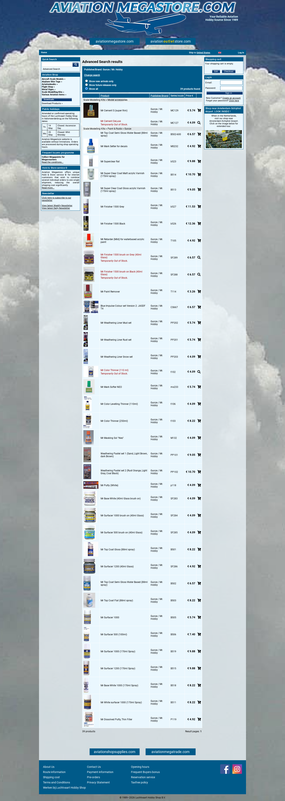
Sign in (228, 93)
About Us (48, 766)
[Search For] (57, 64)
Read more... (48, 188)
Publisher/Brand (159, 95)
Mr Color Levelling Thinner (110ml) (119, 404)
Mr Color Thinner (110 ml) (114, 370)
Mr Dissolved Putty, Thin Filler (116, 719)
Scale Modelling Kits (52, 92)
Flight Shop (47, 87)
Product (105, 95)
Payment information (100, 772)
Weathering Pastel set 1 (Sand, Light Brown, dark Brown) (124, 455)
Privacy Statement (98, 782)
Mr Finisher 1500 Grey (112, 206)
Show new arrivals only (99, 81)
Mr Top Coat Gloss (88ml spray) (118, 549)
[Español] (224, 52)
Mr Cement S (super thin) (114, 110)
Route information (54, 772)
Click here (234, 100)
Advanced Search (51, 69)
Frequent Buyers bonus (145, 772)
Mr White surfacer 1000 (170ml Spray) (121, 702)
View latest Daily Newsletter (56, 208)
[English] (219, 52)
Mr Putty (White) (109, 485)
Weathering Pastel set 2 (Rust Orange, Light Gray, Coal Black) (124, 472)
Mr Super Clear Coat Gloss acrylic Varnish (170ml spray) (123, 190)
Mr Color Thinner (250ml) (114, 421)
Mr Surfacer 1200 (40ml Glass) (117, 566)
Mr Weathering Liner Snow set (117, 356)
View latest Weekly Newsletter (57, 205)
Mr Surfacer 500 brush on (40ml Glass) (121, 532)
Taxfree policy (139, 782)
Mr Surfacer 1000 (110, 617)
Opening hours (140, 766)
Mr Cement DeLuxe (111, 121)
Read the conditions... (52, 162)
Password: (210, 88)
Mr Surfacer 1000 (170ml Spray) (118, 651)
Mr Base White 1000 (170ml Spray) (119, 685)
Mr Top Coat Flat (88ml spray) (117, 600)
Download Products (51, 103)
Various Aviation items (53, 94)
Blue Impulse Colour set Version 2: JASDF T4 (123, 307)
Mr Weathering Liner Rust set (116, 339)
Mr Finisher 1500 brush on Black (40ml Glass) (121, 273)
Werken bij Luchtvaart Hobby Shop (64, 787)
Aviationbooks (49, 84)
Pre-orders (93, 777)
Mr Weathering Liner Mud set (116, 322)
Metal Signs (48, 89)
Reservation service (143, 777)
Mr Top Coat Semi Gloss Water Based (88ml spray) (124, 134)
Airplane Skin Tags (51, 81)
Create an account (231, 98)
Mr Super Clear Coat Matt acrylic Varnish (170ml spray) (122, 175)
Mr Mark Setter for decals (114, 146)
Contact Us (94, 766)
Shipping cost (51, 777)
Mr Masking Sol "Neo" (112, 438)
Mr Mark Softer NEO (111, 387)
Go (76, 64)
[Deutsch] (229, 52)
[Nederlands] (214, 52)
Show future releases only (100, 85)
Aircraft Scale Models (53, 79)
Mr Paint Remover (110, 291)
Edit (216, 71)
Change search (92, 75)
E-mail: (208, 82)
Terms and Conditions (56, 782)
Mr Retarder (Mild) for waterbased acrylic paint (122, 240)
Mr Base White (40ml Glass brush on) (121, 498)
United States (203, 52)
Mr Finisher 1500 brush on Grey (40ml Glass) (121, 256)
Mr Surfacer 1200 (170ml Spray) (118, 668)
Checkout (228, 71)
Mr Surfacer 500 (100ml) (114, 634)
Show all (91, 89)
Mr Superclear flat (110, 161)
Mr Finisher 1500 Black (113, 223)
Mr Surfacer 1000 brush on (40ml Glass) (122, 515)
